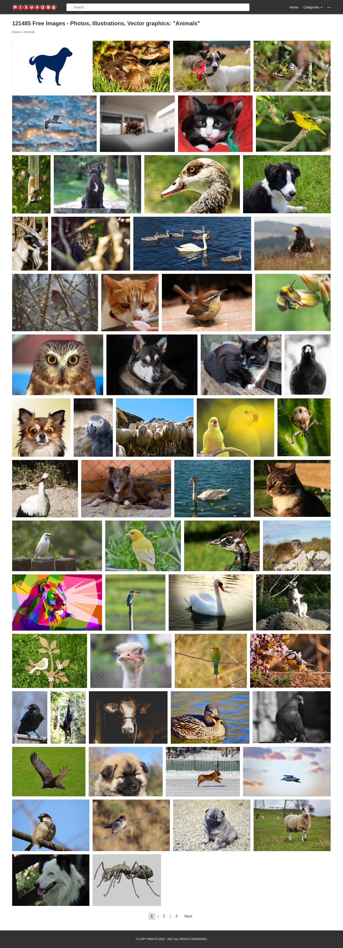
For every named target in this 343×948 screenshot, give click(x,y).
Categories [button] (313, 7)
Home (293, 7)
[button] (329, 7)
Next (188, 916)
